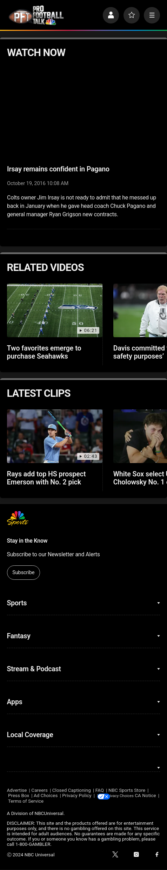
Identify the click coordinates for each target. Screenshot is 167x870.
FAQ (99, 790)
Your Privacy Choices (133, 795)
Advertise (17, 790)
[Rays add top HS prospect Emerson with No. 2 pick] (55, 436)
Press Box (18, 795)
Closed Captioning (71, 790)
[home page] (36, 15)
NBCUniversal (49, 813)
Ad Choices (46, 795)
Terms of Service (50, 801)
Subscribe (23, 572)
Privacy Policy (76, 795)
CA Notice (17, 801)
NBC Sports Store (126, 790)
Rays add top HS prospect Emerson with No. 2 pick (46, 478)
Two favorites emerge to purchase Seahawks (44, 352)
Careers (39, 790)
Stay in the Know (27, 540)
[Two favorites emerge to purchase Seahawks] (55, 310)
